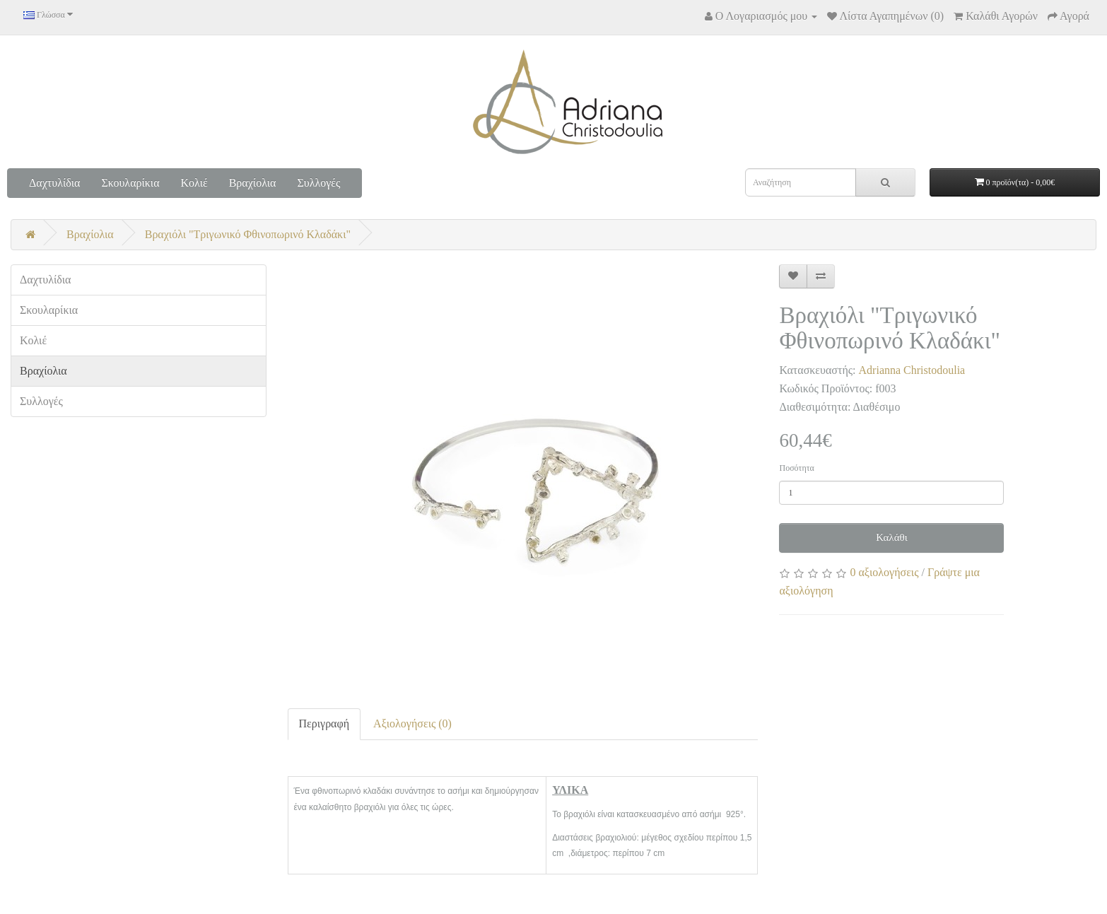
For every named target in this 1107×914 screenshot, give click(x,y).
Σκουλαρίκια (130, 183)
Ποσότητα (796, 468)
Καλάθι (892, 537)
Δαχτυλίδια (54, 183)
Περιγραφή (324, 723)
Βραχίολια (252, 183)
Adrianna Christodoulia (912, 370)
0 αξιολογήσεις (884, 572)
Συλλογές (318, 183)
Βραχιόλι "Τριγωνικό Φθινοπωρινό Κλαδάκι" (248, 234)
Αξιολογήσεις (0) (412, 723)
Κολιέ (194, 183)
